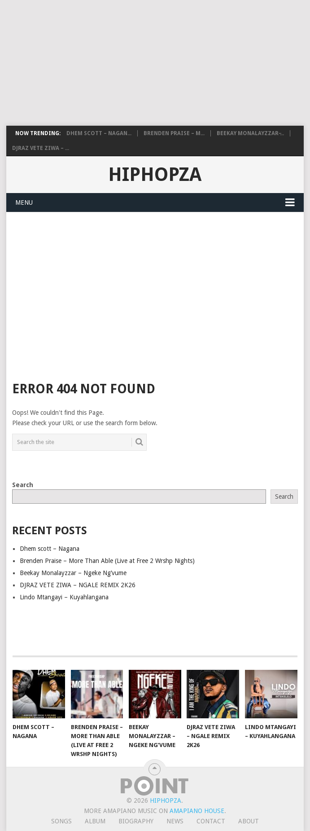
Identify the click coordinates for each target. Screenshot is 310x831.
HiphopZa (154, 174)
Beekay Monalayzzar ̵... (250, 133)
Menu (24, 202)
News (174, 821)
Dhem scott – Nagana (49, 548)
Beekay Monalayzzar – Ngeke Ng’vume (73, 572)
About (248, 821)
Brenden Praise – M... (174, 133)
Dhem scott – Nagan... (98, 133)
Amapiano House (197, 810)
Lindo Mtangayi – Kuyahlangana (64, 597)
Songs (61, 821)
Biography (135, 821)
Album (95, 821)
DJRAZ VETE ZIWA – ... (40, 148)
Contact (210, 821)
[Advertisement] (155, 63)
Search (22, 484)
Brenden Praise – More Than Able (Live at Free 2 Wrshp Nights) (107, 560)
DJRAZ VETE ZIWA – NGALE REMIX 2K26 (77, 585)
